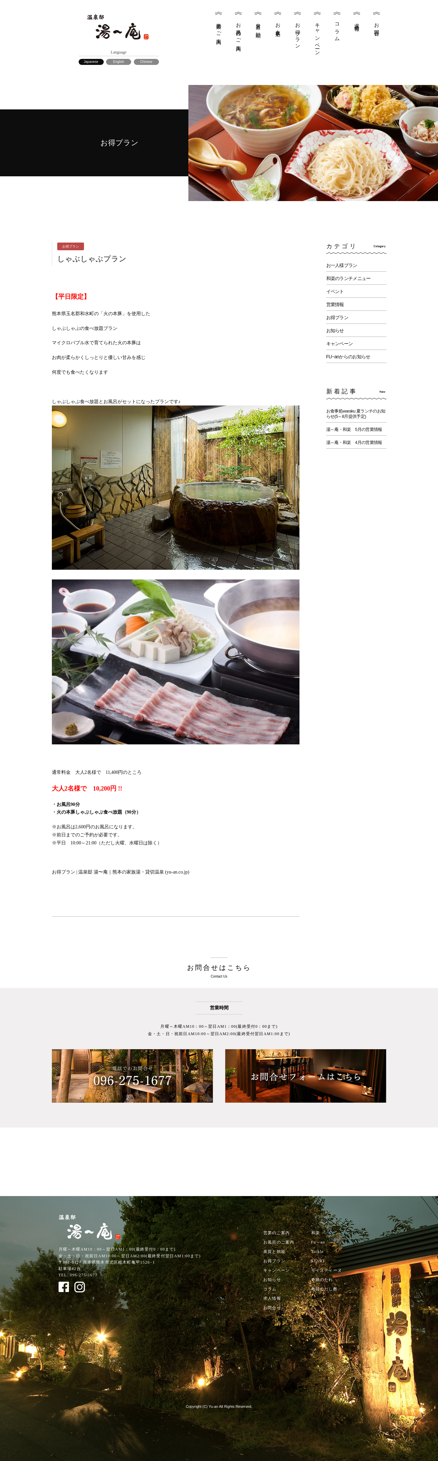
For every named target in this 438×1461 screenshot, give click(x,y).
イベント (335, 291)
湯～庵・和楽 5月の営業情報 (354, 429)
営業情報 (335, 304)
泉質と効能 (258, 24)
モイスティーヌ (326, 1270)
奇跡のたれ (322, 1279)
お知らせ (335, 330)
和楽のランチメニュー (348, 278)
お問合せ (376, 27)
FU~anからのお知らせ (348, 356)
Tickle (317, 1251)
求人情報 (357, 21)
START (318, 1261)
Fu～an (318, 1242)
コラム (337, 29)
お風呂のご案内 (238, 31)
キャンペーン (317, 36)
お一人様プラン (341, 265)
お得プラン (297, 33)
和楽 (315, 1232)
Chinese (146, 62)
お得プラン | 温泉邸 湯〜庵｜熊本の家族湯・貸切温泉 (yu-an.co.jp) (120, 872)
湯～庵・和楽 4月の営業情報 (354, 442)
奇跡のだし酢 (324, 1289)
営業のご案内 (219, 28)
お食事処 (278, 24)
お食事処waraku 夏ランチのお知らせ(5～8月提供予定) (355, 413)
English (118, 62)
